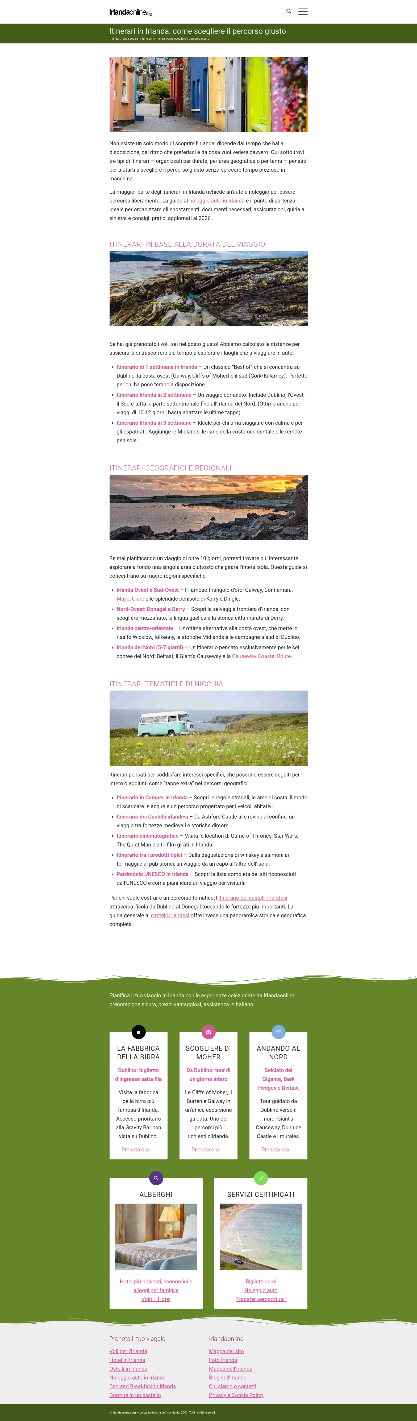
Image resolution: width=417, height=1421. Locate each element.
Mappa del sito (226, 1351)
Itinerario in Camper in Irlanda (152, 797)
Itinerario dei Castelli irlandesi (152, 816)
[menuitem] (289, 11)
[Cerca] (289, 11)
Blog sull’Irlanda (228, 1377)
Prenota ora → (139, 1149)
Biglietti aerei (261, 1281)
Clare (138, 599)
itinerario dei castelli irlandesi (252, 898)
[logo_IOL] (131, 11)
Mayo (123, 599)
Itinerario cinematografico (148, 836)
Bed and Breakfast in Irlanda (143, 1386)
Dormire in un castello (135, 1395)
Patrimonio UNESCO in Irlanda (153, 874)
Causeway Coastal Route (261, 656)
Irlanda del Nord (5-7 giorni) (150, 647)
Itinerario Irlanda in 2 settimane (154, 395)
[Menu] (301, 11)
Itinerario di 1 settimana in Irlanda (157, 367)
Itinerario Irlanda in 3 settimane (154, 423)
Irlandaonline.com (124, 1412)
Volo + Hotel (155, 1299)
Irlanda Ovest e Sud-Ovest (148, 590)
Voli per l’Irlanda (128, 1351)
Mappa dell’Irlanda (230, 1369)
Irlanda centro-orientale (145, 628)
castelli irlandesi (170, 915)
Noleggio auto (261, 1290)
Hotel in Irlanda (127, 1360)
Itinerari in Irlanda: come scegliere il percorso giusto (198, 31)
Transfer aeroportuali (261, 1299)
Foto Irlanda (223, 1360)
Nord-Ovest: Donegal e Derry (151, 609)
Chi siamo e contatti (232, 1386)
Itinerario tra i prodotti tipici (149, 855)
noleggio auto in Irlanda (217, 200)
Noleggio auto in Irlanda (138, 1377)
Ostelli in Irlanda (129, 1369)
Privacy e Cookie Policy (236, 1395)
